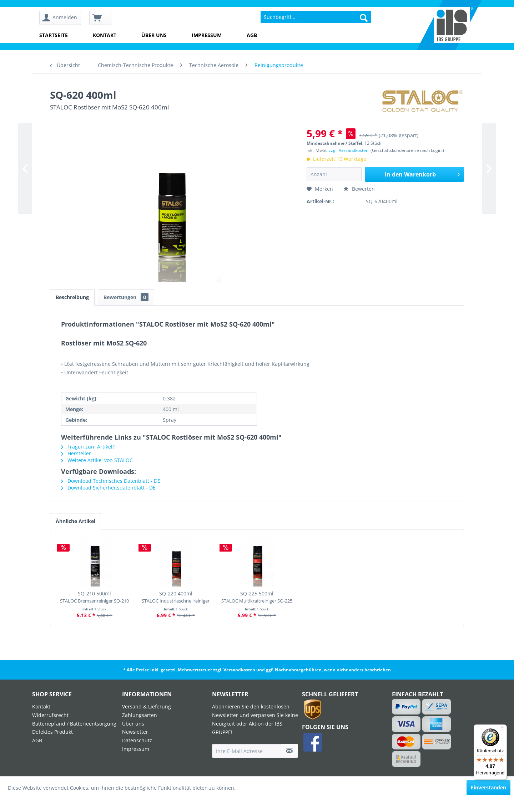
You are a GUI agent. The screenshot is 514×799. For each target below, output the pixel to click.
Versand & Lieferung (146, 706)
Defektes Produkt (52, 731)
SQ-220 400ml (176, 597)
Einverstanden (488, 787)
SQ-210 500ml (94, 597)
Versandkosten (239, 670)
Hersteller (76, 453)
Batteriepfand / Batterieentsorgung (74, 723)
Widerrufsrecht (50, 715)
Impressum (207, 35)
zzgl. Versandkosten (348, 150)
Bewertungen (126, 297)
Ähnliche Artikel (75, 521)
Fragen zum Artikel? (88, 446)
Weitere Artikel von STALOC (97, 460)
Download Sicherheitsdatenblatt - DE (108, 487)
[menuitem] (62, 18)
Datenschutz (137, 740)
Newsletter (135, 731)
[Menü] (502, 728)
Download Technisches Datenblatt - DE (110, 480)
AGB (252, 35)
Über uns (154, 35)
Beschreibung (72, 297)
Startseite (53, 35)
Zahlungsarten (139, 715)
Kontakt (104, 35)
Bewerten (359, 188)
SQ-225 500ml (256, 597)
